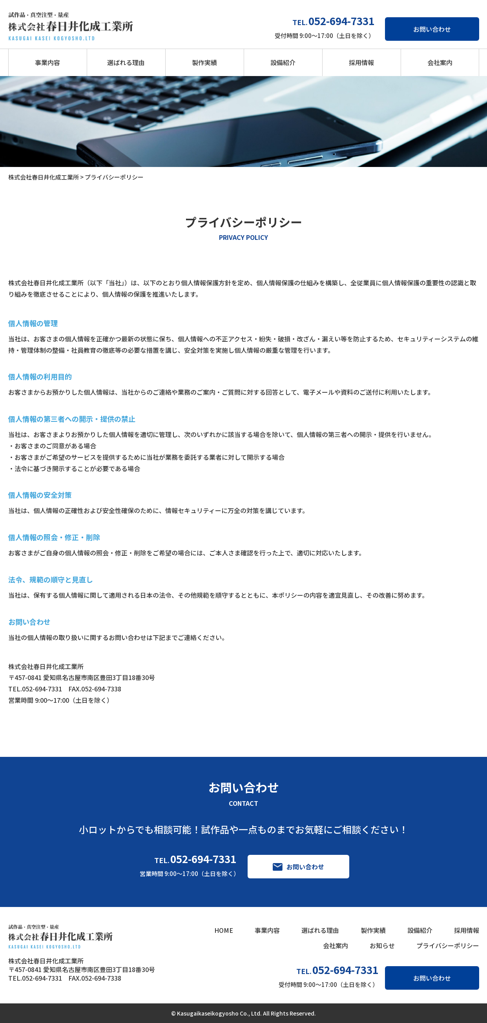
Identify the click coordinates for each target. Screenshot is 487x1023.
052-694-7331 (203, 858)
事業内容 (47, 62)
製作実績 (204, 62)
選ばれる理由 (126, 62)
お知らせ (382, 945)
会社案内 (439, 62)
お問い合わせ (432, 29)
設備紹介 (282, 62)
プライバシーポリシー (447, 945)
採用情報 (361, 62)
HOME (223, 930)
